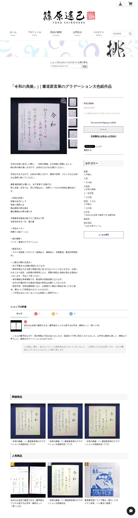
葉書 (86, 171)
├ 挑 (86, 178)
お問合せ (77, 33)
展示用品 (88, 223)
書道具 (87, 219)
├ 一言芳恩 (89, 193)
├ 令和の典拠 (89, 189)
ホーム (13, 33)
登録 (85, 66)
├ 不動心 (88, 174)
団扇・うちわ (90, 201)
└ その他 (88, 182)
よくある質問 (104, 235)
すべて (19, 313)
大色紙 (87, 186)
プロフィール (34, 33)
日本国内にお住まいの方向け (103, 136)
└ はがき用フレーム (92, 226)
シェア (99, 146)
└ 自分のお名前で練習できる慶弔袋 (99, 215)
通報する (88, 150)
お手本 (87, 212)
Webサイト (99, 33)
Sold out (103, 129)
